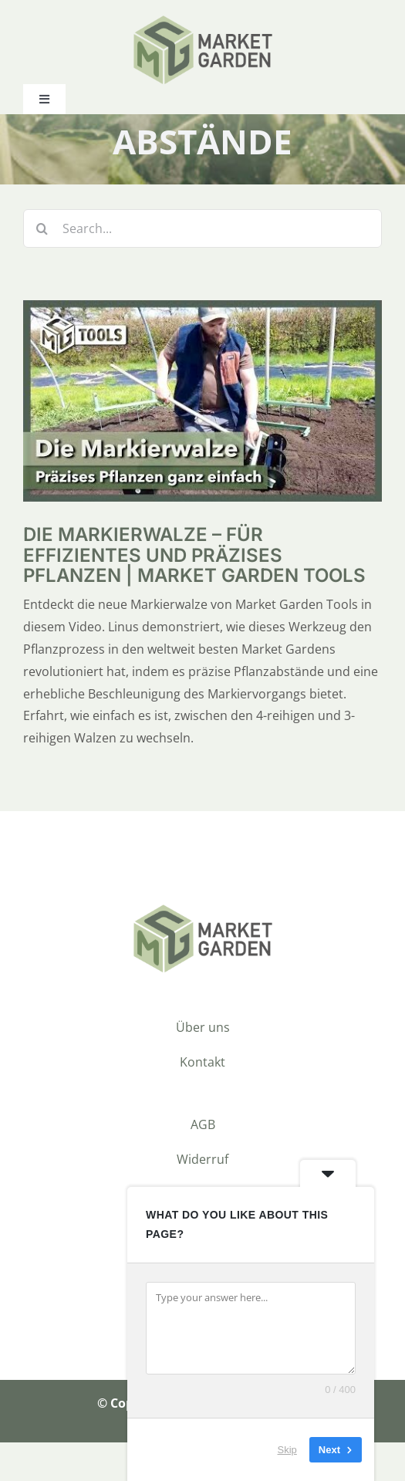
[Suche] (42, 228)
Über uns (203, 1027)
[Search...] (202, 228)
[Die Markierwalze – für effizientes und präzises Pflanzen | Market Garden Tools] (202, 311)
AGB (203, 1124)
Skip (287, 1450)
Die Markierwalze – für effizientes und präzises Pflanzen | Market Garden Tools (194, 555)
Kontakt (202, 1061)
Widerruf (202, 1159)
